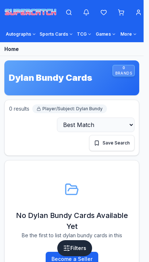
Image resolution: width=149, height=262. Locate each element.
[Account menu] (138, 12)
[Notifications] (86, 12)
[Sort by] (95, 125)
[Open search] (69, 12)
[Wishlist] (104, 12)
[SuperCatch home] (30, 12)
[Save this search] (111, 143)
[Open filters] (74, 248)
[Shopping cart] (121, 12)
